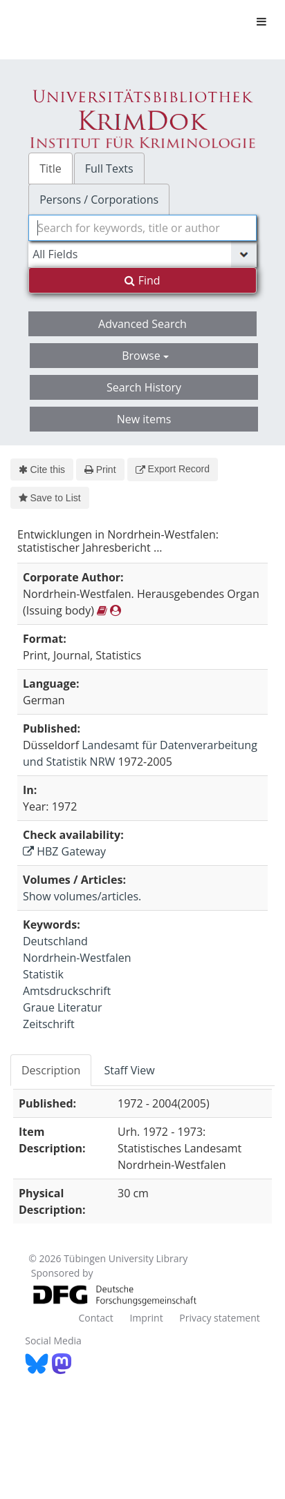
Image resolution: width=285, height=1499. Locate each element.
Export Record (173, 468)
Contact (95, 1317)
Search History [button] (144, 387)
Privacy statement (219, 1317)
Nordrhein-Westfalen (77, 957)
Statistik (43, 974)
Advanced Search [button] (142, 323)
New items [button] (144, 419)
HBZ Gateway (64, 851)
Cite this (42, 469)
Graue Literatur (62, 1007)
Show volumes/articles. (82, 896)
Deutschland (55, 941)
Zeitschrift (49, 1024)
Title (50, 168)
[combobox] (142, 228)
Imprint (146, 1317)
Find (142, 280)
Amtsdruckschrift (67, 990)
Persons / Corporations (98, 199)
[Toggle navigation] (261, 21)
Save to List (50, 497)
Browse (145, 355)
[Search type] (142, 254)
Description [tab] (50, 1070)
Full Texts (109, 168)
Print (100, 469)
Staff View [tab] (129, 1070)
